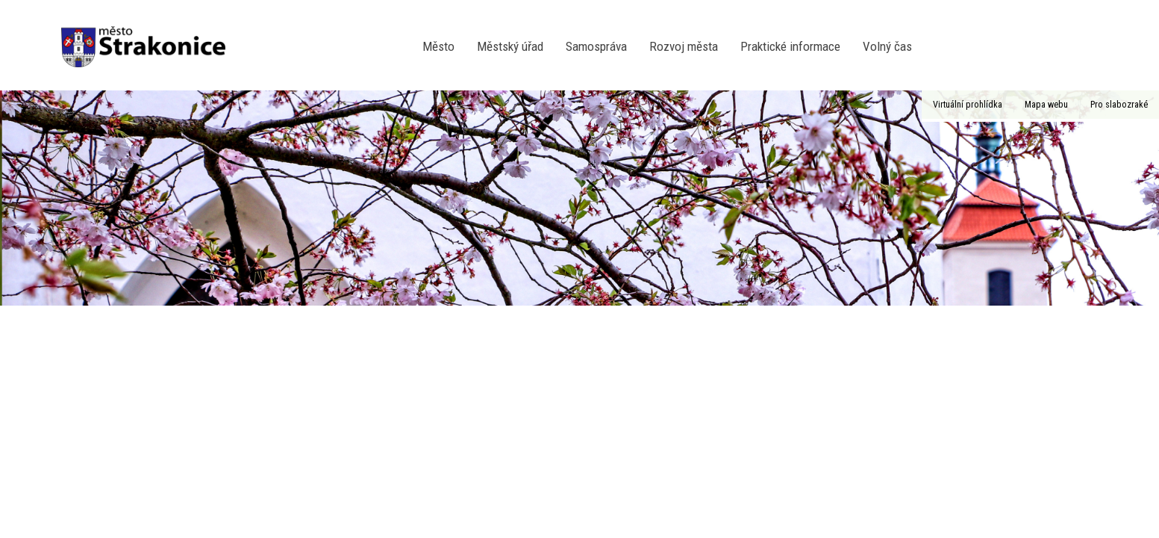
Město (438, 46)
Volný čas (887, 46)
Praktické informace (790, 46)
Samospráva (596, 46)
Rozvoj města (683, 46)
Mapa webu (1046, 104)
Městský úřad (510, 46)
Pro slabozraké (1119, 104)
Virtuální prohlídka (967, 104)
